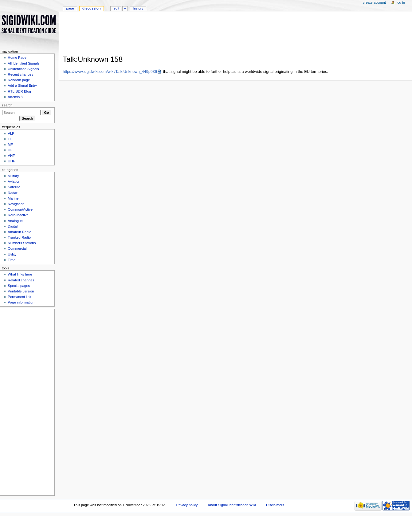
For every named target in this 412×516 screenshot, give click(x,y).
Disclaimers (275, 505)
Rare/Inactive (18, 215)
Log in (401, 2)
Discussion (91, 8)
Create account (374, 2)
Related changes (21, 280)
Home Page (17, 57)
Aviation (14, 181)
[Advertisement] (235, 35)
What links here (20, 274)
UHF (11, 161)
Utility (12, 254)
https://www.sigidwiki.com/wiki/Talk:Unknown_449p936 (110, 71)
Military (13, 176)
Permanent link (19, 297)
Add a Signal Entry (22, 85)
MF (10, 144)
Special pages (19, 286)
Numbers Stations (22, 243)
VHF (11, 155)
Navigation (16, 204)
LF (10, 139)
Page (70, 8)
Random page (19, 80)
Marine (13, 198)
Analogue (15, 221)
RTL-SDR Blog (19, 91)
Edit (116, 8)
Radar (12, 193)
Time (11, 260)
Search (7, 105)
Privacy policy (187, 505)
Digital (13, 226)
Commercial (17, 248)
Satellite (14, 187)
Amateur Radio (19, 232)
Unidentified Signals (23, 69)
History (138, 8)
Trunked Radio (19, 237)
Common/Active (20, 209)
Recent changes (20, 74)
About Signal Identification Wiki (232, 505)
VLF (11, 133)
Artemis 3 (15, 97)
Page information (21, 302)
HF (10, 150)
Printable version (21, 291)
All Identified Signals (23, 63)
